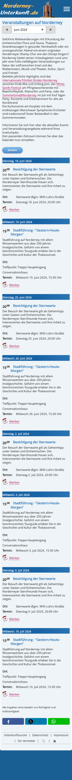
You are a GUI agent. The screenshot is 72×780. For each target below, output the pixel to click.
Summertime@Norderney (19, 95)
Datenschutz (40, 735)
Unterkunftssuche (15, 735)
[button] (13, 721)
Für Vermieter (26, 741)
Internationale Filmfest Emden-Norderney (29, 80)
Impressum (61, 735)
